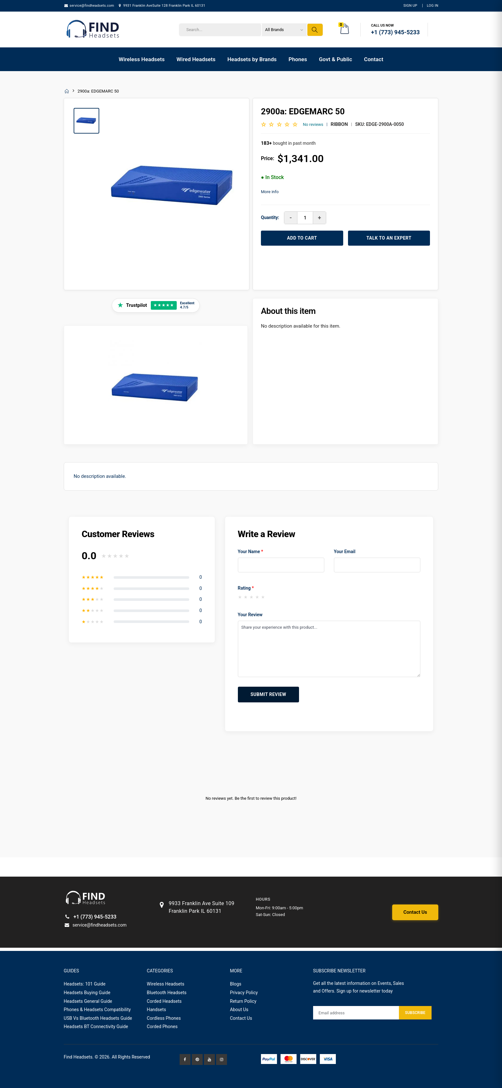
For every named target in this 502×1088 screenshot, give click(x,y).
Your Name (250, 551)
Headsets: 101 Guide (85, 983)
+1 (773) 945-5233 (90, 917)
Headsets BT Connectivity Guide (96, 1026)
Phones (297, 59)
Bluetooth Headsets (167, 992)
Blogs (235, 983)
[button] (345, 29)
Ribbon (339, 124)
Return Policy (243, 1001)
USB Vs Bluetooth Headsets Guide (98, 1018)
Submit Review (268, 694)
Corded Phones (162, 1026)
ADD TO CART (302, 238)
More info (270, 191)
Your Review (250, 614)
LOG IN (432, 6)
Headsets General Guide (88, 1001)
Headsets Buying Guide (87, 992)
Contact (373, 59)
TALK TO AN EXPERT (388, 238)
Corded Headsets (164, 1001)
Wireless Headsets (142, 59)
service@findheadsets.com (89, 6)
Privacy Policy (244, 992)
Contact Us (415, 912)
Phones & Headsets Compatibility (97, 1009)
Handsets (156, 1009)
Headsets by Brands (252, 59)
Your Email (344, 551)
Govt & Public (335, 59)
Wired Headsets (195, 59)
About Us (239, 1009)
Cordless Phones (164, 1018)
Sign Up (410, 6)
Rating (246, 588)
